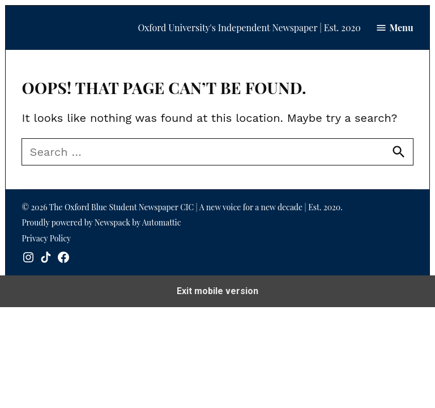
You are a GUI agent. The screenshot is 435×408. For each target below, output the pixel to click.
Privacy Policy (46, 238)
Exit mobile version (217, 291)
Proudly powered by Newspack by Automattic (101, 222)
